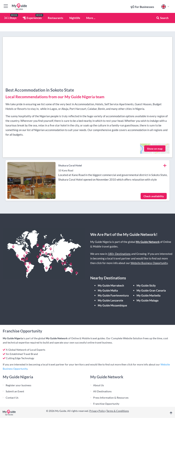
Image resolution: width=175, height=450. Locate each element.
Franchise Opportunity (106, 403)
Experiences (32, 18)
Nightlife (74, 18)
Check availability (154, 196)
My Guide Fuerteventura (113, 295)
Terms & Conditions (117, 410)
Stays (11, 18)
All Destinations (102, 391)
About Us (98, 385)
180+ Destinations (119, 253)
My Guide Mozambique (112, 305)
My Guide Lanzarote (110, 300)
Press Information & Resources (110, 397)
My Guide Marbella (148, 295)
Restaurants (55, 18)
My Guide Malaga (147, 300)
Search (162, 18)
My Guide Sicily (146, 285)
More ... (90, 18)
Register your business (18, 385)
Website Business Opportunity (149, 263)
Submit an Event (15, 391)
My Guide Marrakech (111, 285)
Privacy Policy (97, 410)
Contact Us (12, 397)
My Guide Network (148, 241)
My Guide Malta (108, 290)
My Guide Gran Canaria (151, 290)
